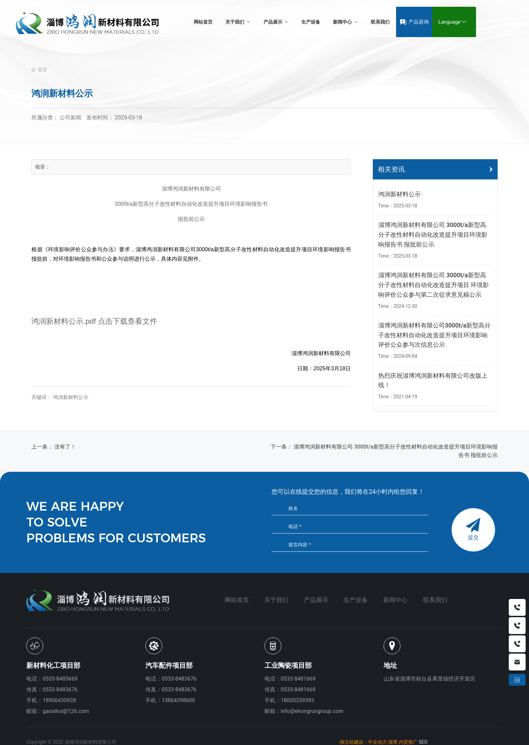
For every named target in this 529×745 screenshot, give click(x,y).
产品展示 (316, 599)
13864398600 (178, 700)
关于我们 (276, 599)
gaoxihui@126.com (66, 711)
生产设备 (355, 599)
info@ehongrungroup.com (312, 711)
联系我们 (435, 599)
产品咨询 (419, 22)
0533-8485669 (60, 679)
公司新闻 (70, 117)
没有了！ (65, 446)
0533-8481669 (298, 679)
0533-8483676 (179, 679)
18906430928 (59, 700)
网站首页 (237, 599)
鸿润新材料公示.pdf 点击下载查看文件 (94, 321)
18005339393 (297, 700)
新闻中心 (395, 599)
